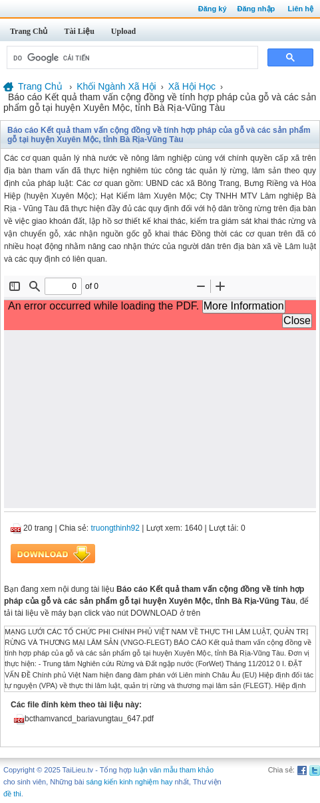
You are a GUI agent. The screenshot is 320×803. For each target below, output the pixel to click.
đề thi (12, 794)
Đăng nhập (256, 9)
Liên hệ (300, 9)
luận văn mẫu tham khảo (174, 770)
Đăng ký (212, 9)
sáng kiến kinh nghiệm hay (129, 782)
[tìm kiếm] (131, 58)
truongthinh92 (115, 528)
